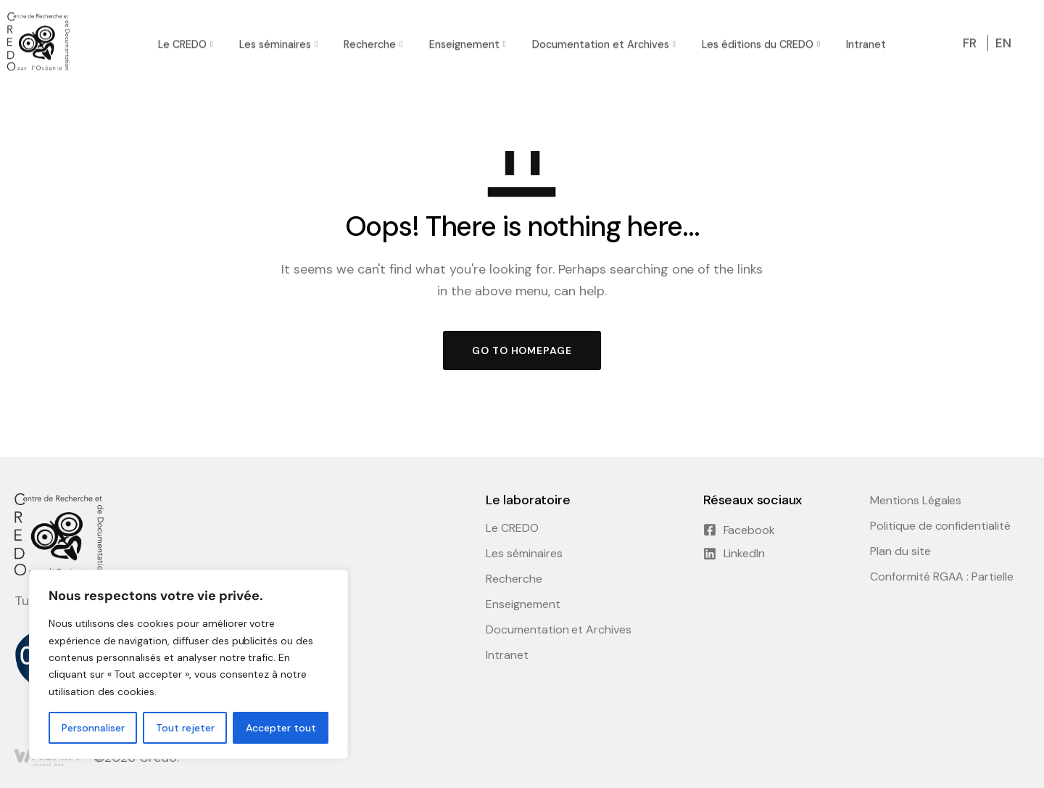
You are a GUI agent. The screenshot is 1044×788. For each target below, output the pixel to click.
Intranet (866, 42)
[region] (188, 664)
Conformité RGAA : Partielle (942, 577)
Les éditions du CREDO (757, 42)
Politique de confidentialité (940, 526)
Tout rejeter (185, 727)
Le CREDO (182, 42)
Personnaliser (93, 727)
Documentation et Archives (600, 42)
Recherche (370, 42)
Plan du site (900, 551)
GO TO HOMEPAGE (522, 350)
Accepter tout (281, 727)
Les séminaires (275, 42)
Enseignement (464, 42)
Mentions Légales (915, 500)
